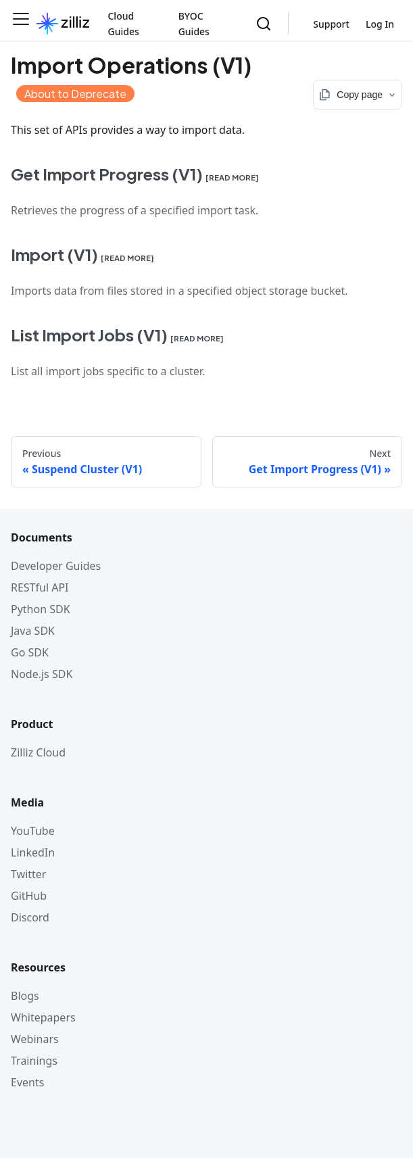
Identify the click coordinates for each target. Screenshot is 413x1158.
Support (331, 24)
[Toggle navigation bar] (21, 24)
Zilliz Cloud (38, 752)
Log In (380, 24)
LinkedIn (33, 852)
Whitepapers (43, 1017)
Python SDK (40, 609)
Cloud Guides (123, 23)
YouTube (33, 830)
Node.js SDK (41, 674)
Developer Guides (56, 565)
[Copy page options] (357, 95)
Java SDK (33, 630)
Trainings (34, 1060)
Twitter (28, 874)
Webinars (35, 1039)
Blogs (25, 995)
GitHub (29, 895)
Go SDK (30, 652)
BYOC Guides (194, 23)
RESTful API (40, 587)
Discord (30, 917)
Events (27, 1082)
